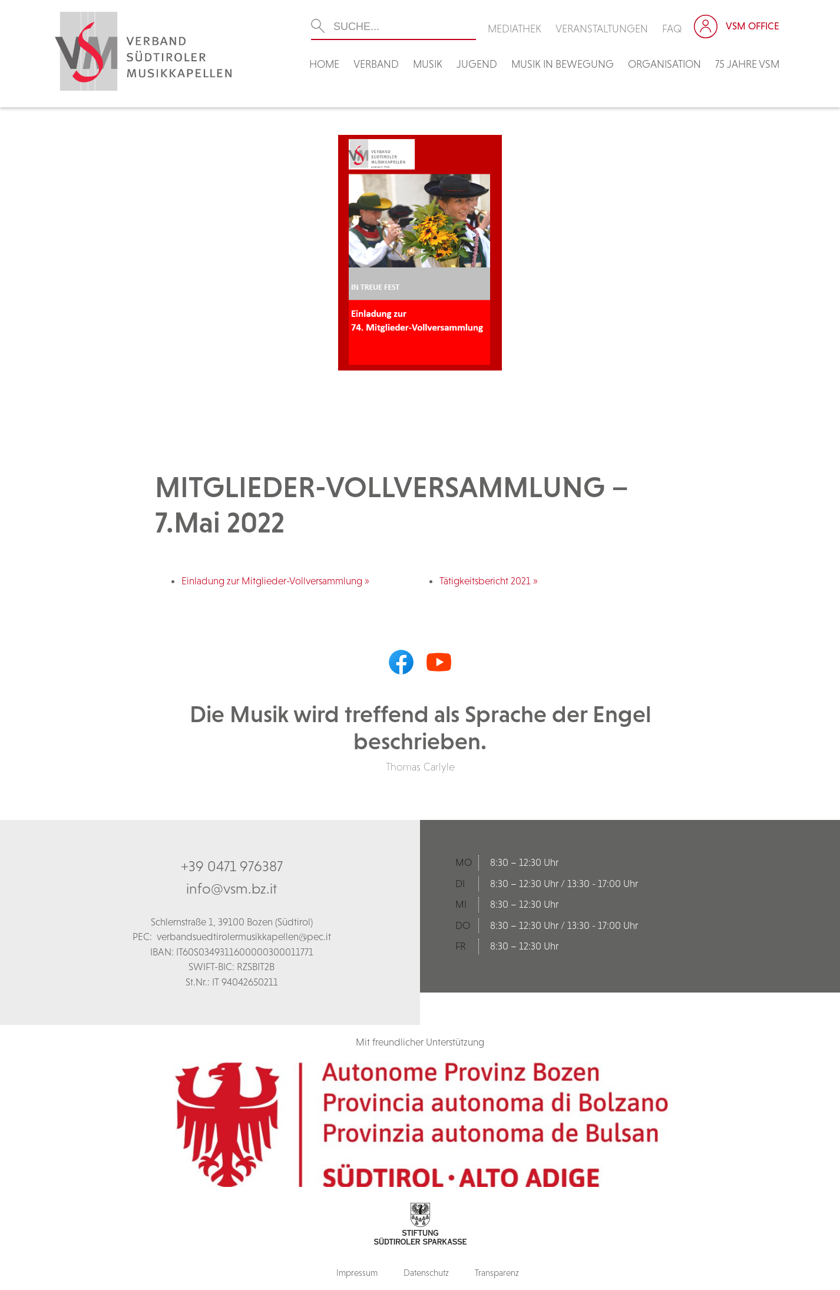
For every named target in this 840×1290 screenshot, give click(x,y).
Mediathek (514, 28)
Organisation (664, 64)
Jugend (477, 64)
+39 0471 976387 (232, 866)
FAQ (672, 28)
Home (324, 64)
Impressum (357, 1273)
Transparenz (497, 1273)
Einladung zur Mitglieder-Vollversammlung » (275, 581)
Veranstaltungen (601, 28)
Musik (427, 64)
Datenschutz (426, 1273)
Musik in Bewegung (562, 64)
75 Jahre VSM (747, 64)
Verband (376, 64)
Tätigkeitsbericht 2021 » (488, 581)
